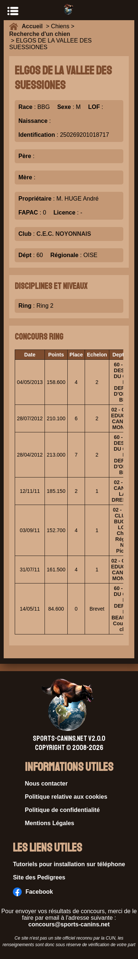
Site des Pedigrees (39, 877)
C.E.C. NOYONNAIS (63, 234)
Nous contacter (46, 783)
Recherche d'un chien (39, 34)
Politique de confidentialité (62, 810)
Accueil (34, 26)
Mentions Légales (49, 823)
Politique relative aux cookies (66, 797)
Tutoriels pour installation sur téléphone (69, 864)
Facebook (33, 891)
